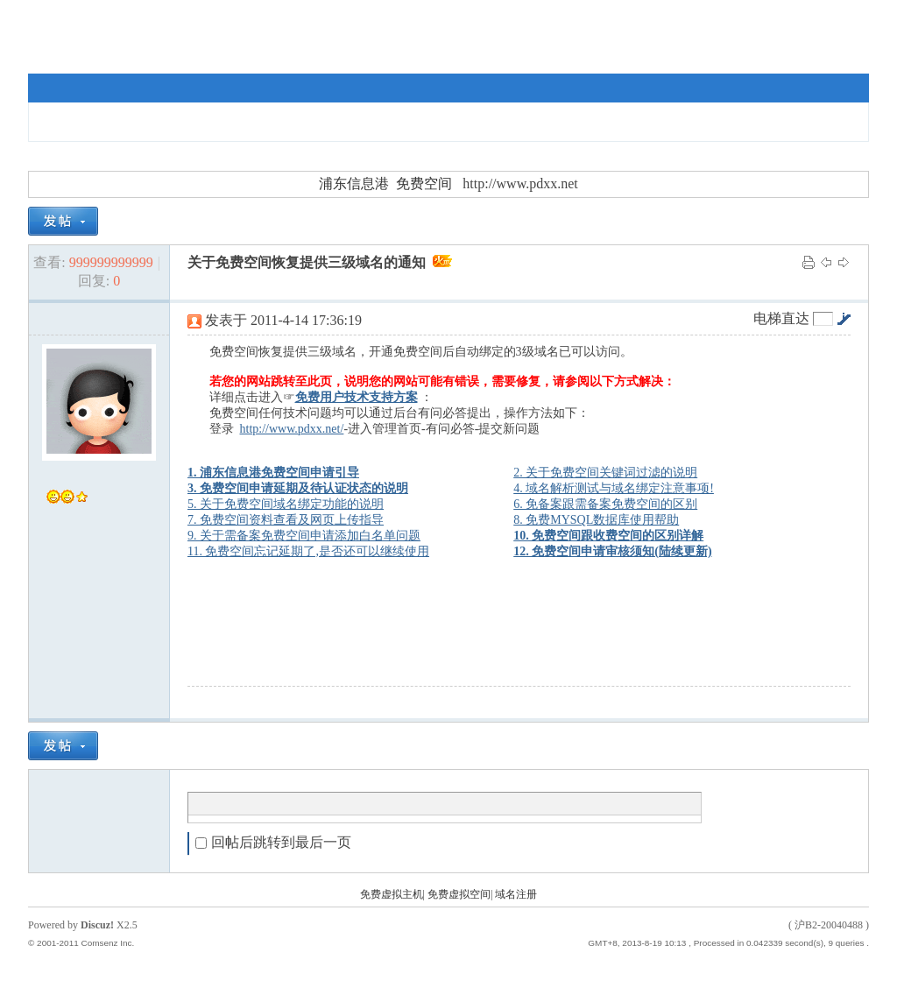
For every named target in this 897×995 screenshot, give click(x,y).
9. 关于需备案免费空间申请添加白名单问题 (303, 535)
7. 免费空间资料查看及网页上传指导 (285, 519)
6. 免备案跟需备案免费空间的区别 (605, 504)
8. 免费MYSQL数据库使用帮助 (596, 519)
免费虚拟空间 (459, 894)
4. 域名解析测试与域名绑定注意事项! (613, 488)
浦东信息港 (354, 183)
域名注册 (516, 894)
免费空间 (424, 183)
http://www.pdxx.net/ (292, 428)
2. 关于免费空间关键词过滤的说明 (605, 472)
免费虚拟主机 (391, 894)
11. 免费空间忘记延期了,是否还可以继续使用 (308, 551)
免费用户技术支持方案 (356, 397)
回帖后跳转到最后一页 (273, 842)
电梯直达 (781, 319)
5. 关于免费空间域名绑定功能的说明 (285, 504)
